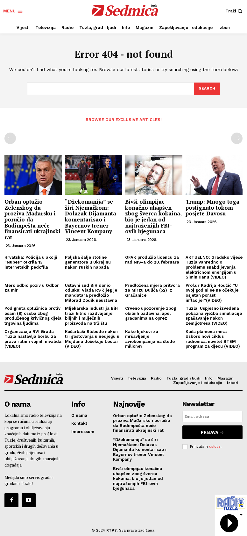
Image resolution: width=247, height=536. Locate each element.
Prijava (212, 430)
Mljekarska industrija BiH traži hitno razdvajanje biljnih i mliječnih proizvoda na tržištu (91, 315)
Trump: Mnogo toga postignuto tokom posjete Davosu (212, 206)
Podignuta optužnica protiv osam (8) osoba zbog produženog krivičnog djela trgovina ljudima (32, 315)
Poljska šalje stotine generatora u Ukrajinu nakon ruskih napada (88, 261)
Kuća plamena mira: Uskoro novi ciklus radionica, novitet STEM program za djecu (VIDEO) (213, 338)
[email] (212, 416)
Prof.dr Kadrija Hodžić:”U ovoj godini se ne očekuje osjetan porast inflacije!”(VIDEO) (212, 292)
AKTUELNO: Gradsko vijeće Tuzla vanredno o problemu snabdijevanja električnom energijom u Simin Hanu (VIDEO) (214, 266)
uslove (215, 443)
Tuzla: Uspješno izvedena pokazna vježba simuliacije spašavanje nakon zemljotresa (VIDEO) (214, 315)
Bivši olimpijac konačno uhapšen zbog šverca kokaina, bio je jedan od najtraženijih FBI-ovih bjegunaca (153, 215)
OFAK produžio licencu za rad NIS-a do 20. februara (152, 259)
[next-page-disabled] (237, 138)
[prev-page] (10, 138)
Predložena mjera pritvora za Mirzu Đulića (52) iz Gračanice (152, 289)
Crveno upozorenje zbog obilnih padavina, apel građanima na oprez (150, 312)
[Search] (206, 89)
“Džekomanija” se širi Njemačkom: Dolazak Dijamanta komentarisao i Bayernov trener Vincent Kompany (90, 215)
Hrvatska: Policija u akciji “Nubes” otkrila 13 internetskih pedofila (30, 261)
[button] (234, 11)
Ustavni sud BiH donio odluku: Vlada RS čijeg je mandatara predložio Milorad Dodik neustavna (91, 292)
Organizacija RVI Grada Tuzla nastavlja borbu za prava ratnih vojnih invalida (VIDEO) (32, 338)
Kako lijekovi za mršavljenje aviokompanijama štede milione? (150, 338)
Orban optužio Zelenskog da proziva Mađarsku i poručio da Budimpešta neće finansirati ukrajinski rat (32, 218)
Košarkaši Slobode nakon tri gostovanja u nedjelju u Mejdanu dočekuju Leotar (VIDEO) (92, 338)
